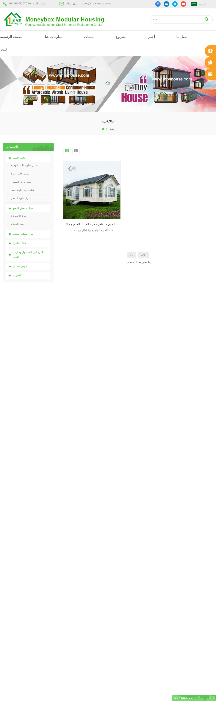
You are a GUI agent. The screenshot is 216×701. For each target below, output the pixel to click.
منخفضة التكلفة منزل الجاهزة (122, 604)
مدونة (6, 611)
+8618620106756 (20, 4)
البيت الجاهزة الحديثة (117, 589)
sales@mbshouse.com (96, 4)
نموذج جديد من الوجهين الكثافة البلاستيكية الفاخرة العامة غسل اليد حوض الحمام (37, 442)
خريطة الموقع (10, 619)
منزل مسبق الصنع (23, 208)
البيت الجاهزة (113, 574)
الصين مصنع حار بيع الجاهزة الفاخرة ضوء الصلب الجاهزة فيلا (86, 210)
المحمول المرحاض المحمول (121, 611)
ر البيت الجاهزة (17, 224)
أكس (5, 627)
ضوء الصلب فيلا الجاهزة (119, 627)
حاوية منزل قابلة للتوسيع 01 (121, 642)
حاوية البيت (19, 158)
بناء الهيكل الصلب (23, 234)
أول (131, 241)
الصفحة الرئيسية (11, 37)
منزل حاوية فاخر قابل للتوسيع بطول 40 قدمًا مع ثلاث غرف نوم (37, 464)
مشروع (121, 37)
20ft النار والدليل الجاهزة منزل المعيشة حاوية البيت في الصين (37, 374)
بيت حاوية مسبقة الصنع (118, 596)
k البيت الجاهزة (17, 216)
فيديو (3, 49)
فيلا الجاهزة (19, 243)
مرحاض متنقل (113, 581)
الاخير (143, 241)
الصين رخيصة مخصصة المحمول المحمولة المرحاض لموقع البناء (34, 329)
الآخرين (17, 275)
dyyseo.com (173, 694)
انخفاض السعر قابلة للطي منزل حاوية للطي (37, 351)
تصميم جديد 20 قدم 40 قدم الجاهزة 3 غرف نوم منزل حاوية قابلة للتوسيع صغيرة (36, 419)
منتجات (89, 37)
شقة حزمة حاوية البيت (21, 190)
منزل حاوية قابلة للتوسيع (22, 166)
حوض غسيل (20, 266)
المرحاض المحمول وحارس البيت (28, 254)
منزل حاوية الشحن (19, 198)
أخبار (151, 37)
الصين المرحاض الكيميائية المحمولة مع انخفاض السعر (37, 306)
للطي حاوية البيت (18, 174)
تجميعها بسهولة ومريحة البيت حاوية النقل (35, 396)
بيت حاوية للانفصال (19, 182)
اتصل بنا (182, 37)
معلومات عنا (54, 37)
